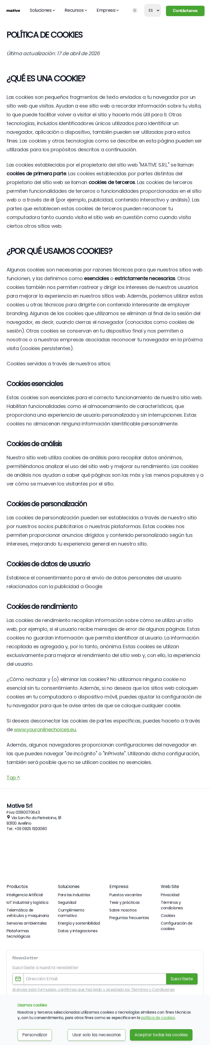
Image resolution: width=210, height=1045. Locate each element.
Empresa (108, 10)
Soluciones (43, 10)
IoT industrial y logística (27, 902)
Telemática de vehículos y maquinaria (28, 912)
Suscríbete (182, 979)
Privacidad (170, 895)
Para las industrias (74, 895)
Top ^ (13, 777)
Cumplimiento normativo (71, 912)
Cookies (168, 915)
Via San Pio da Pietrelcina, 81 (36, 818)
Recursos (76, 10)
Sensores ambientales (27, 923)
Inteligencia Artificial (25, 895)
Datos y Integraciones (78, 931)
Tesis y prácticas (124, 902)
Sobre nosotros (122, 910)
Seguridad (67, 902)
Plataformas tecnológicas (18, 933)
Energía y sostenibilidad (79, 923)
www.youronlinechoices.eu (45, 729)
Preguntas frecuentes (129, 917)
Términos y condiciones (172, 905)
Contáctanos (185, 10)
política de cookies (158, 1017)
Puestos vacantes (125, 895)
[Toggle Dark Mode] (134, 10)
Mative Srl (19, 806)
